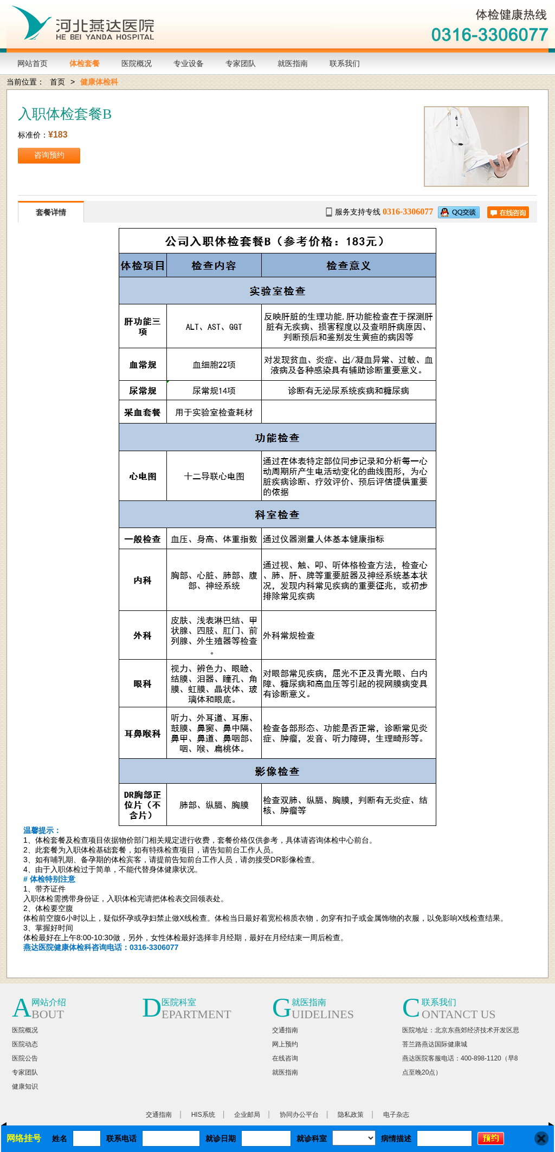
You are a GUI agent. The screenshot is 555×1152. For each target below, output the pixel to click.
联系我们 (345, 63)
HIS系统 (203, 1114)
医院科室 (179, 1002)
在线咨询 (285, 1058)
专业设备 (188, 63)
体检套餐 (84, 63)
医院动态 (25, 1044)
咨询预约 (49, 155)
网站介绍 (48, 1002)
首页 (57, 81)
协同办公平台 (299, 1114)
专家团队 (240, 63)
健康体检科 (99, 81)
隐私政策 (351, 1114)
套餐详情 (51, 212)
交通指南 (285, 1030)
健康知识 (25, 1086)
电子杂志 (396, 1114)
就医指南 (293, 63)
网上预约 (285, 1044)
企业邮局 (247, 1114)
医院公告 (25, 1058)
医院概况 (136, 63)
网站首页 (32, 63)
